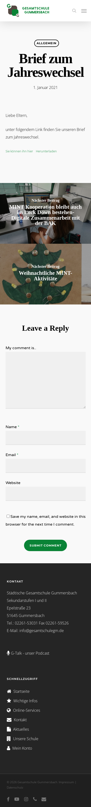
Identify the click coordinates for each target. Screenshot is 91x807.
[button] (84, 10)
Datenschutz (15, 787)
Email (12, 454)
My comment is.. (21, 348)
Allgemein (47, 43)
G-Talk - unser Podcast (30, 653)
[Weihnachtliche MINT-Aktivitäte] (45, 274)
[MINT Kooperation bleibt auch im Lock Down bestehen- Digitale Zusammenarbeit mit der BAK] (45, 213)
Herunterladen (46, 151)
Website (13, 482)
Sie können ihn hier (20, 151)
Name (12, 427)
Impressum (66, 782)
